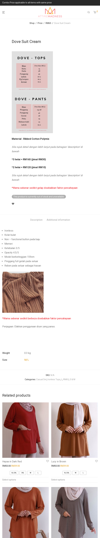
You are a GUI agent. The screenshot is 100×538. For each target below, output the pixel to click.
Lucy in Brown (58, 461)
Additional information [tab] (58, 219)
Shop (32, 23)
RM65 (48, 23)
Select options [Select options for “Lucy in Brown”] (58, 479)
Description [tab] (36, 219)
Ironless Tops (54, 379)
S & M (72, 379)
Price (40, 23)
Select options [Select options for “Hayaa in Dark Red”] (9, 479)
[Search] (89, 12)
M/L (26, 359)
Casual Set (41, 379)
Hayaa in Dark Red (12, 461)
